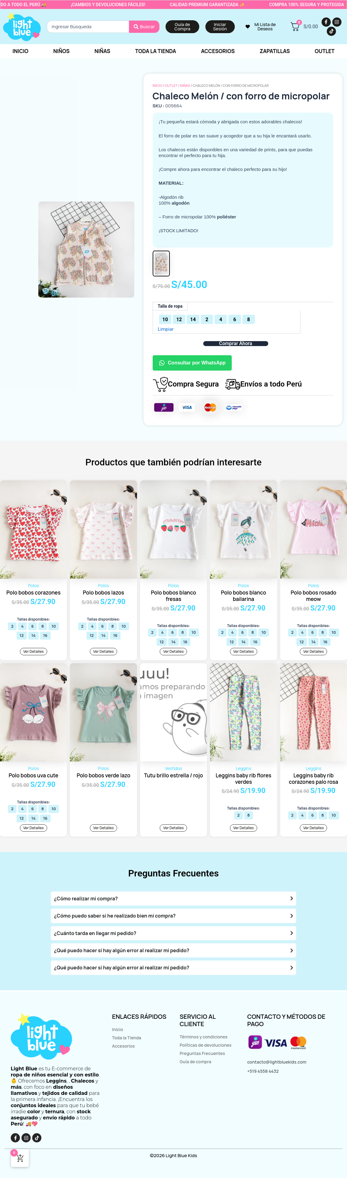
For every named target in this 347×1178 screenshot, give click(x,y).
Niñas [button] (102, 51)
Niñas (185, 85)
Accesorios (123, 1046)
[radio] (165, 319)
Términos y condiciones (203, 1037)
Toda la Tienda (126, 1038)
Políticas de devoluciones (205, 1045)
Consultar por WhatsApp (192, 363)
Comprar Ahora (235, 343)
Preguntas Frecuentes (202, 1053)
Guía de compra (195, 1061)
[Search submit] (144, 27)
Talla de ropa (170, 306)
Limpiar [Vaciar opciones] (166, 329)
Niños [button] (61, 51)
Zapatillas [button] (275, 51)
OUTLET (171, 85)
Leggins (243, 769)
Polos (33, 585)
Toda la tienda (155, 51)
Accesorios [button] (218, 51)
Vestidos (173, 769)
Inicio (21, 51)
